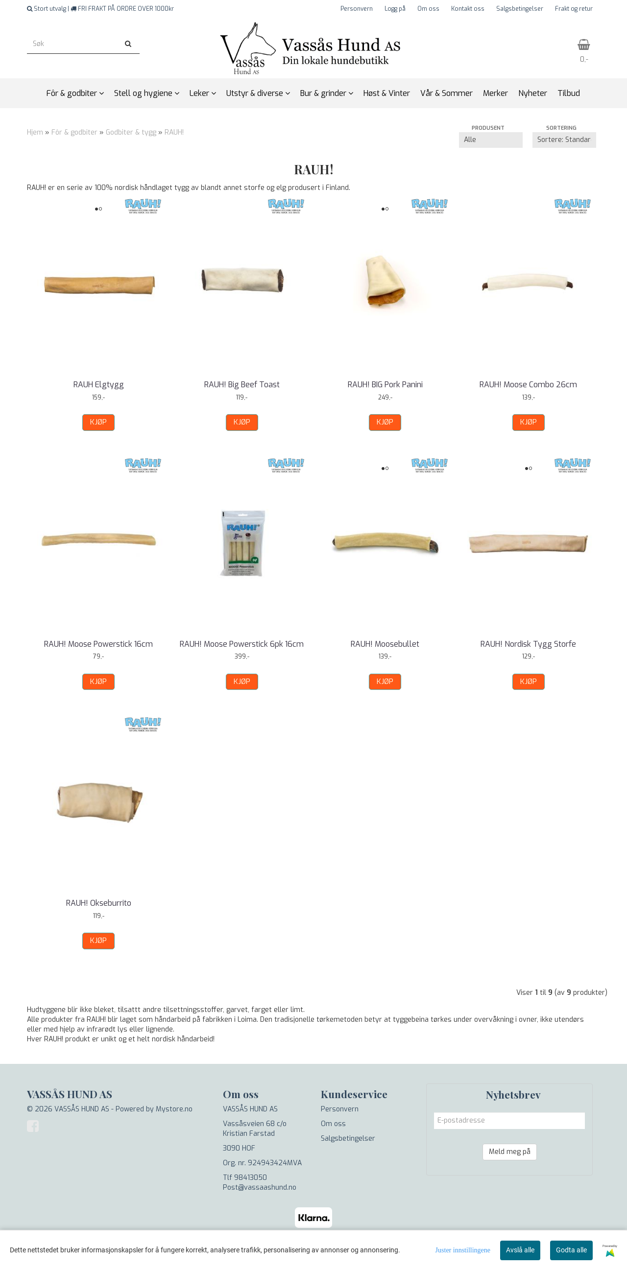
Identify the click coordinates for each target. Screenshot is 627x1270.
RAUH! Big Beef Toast (242, 384)
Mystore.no (174, 1109)
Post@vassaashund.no (259, 1187)
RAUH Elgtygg (98, 384)
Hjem (35, 132)
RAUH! (174, 132)
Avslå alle (520, 1250)
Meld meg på (510, 1151)
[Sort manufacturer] (491, 140)
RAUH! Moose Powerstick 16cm (98, 644)
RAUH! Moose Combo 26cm (528, 384)
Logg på (395, 9)
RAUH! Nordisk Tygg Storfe (528, 644)
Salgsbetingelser (519, 9)
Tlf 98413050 (245, 1177)
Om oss (428, 9)
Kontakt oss (467, 9)
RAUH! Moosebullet (385, 644)
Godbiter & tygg (131, 132)
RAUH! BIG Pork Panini (385, 384)
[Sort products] (564, 140)
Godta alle (571, 1250)
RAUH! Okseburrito (98, 903)
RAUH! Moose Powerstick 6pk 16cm (242, 644)
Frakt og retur (574, 9)
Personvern (356, 9)
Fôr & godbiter (74, 132)
